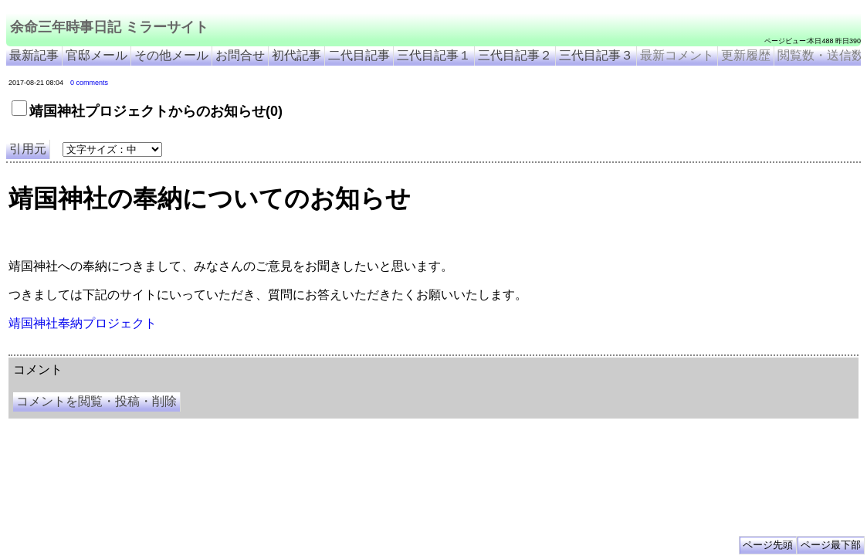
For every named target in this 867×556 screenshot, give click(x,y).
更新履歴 (745, 55)
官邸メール (96, 55)
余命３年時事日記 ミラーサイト (165, 349)
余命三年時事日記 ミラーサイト (109, 27)
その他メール (171, 55)
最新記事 (34, 55)
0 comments (89, 82)
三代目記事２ (515, 55)
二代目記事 (359, 55)
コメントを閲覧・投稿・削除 (96, 401)
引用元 (27, 148)
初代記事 (296, 55)
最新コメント (677, 55)
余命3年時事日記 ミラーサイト (267, 349)
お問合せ (240, 55)
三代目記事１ (434, 55)
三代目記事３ (596, 55)
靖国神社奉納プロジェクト (82, 323)
